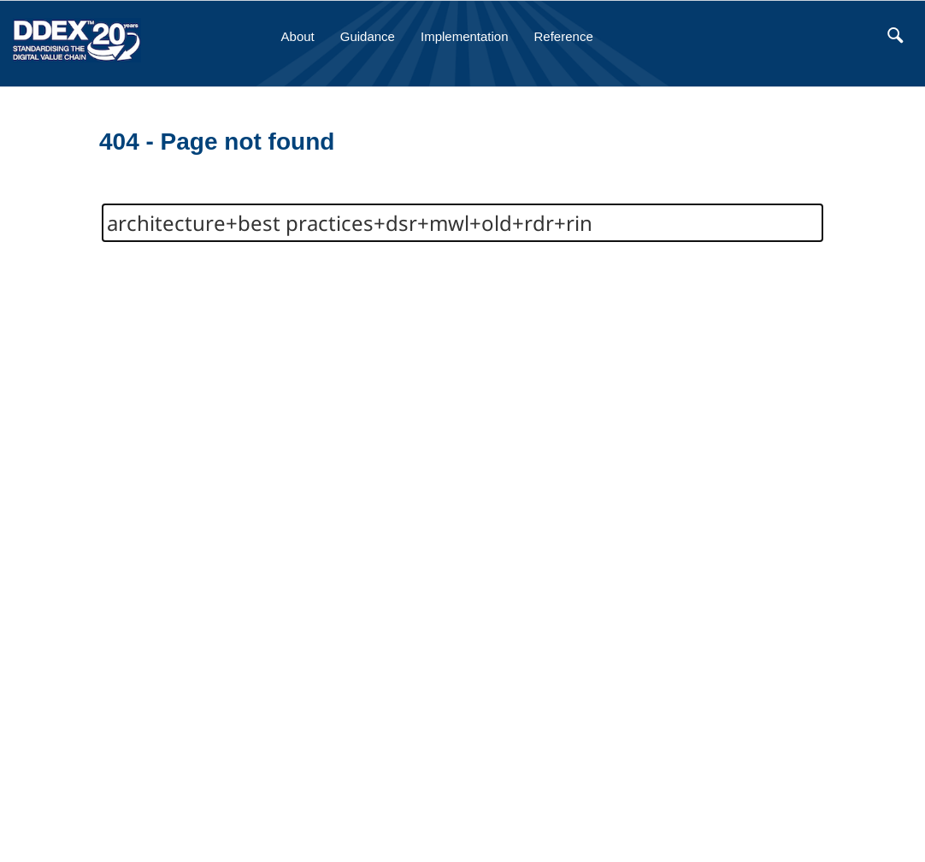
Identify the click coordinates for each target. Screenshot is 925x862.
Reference (563, 36)
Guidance (367, 36)
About (298, 36)
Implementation (465, 36)
